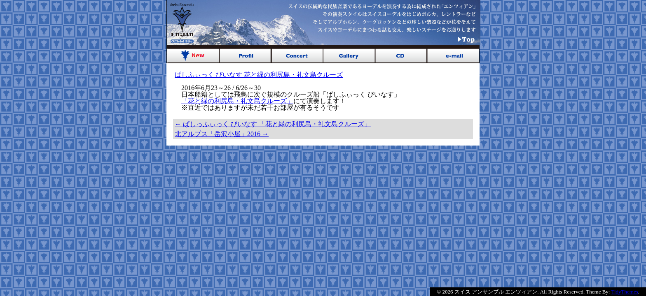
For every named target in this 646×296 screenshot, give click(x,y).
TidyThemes (624, 292)
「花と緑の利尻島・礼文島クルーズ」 (237, 100)
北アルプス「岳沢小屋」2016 (222, 133)
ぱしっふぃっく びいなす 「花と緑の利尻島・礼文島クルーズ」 (273, 123)
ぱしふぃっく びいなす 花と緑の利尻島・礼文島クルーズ (259, 74)
